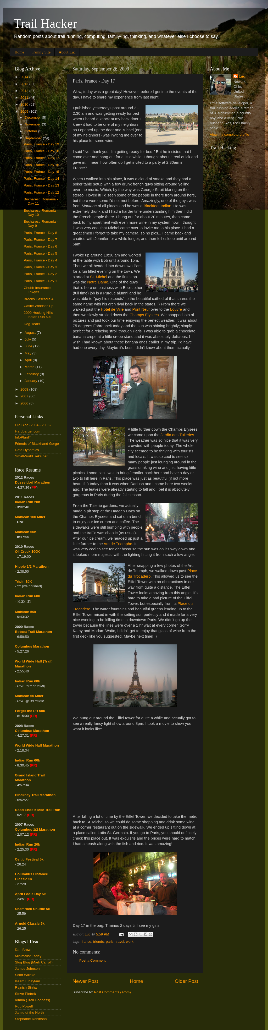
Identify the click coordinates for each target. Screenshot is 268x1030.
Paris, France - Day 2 (40, 274)
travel (119, 942)
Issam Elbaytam (27, 981)
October (31, 131)
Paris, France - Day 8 (40, 233)
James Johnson (27, 969)
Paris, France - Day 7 (40, 240)
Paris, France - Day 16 (41, 165)
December (33, 117)
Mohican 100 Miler (30, 517)
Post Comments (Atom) (112, 992)
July (28, 339)
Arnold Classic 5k (29, 923)
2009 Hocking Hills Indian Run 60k (38, 315)
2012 (24, 91)
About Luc (67, 52)
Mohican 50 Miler (29, 696)
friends (98, 942)
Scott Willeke (25, 975)
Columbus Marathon (32, 646)
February (32, 374)
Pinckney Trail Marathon (35, 795)
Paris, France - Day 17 (41, 158)
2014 (24, 77)
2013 (24, 84)
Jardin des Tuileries (177, 435)
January (31, 381)
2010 (24, 104)
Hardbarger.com (27, 431)
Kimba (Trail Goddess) (32, 1000)
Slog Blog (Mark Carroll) (34, 962)
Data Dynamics (27, 450)
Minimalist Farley (28, 956)
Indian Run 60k (27, 681)
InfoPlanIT (23, 437)
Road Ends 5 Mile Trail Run (37, 810)
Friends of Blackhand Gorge (37, 444)
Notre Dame (97, 282)
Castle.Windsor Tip (38, 306)
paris (109, 942)
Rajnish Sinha (26, 987)
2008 (24, 389)
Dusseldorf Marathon (32, 482)
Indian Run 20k (27, 844)
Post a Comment (92, 960)
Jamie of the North (29, 1013)
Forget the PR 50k (30, 711)
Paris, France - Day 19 (41, 144)
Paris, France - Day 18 (41, 151)
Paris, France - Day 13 (41, 185)
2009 (24, 111)
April (29, 360)
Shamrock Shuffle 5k (32, 909)
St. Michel (98, 277)
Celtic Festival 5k (29, 859)
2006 (24, 403)
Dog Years (32, 324)
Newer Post (85, 981)
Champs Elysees (144, 315)
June (29, 346)
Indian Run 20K (28, 502)
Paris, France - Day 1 (40, 281)
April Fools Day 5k (30, 894)
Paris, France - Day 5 (40, 253)
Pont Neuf (141, 309)
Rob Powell (24, 1006)
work (129, 942)
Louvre (176, 309)
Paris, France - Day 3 (40, 267)
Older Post (186, 981)
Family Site (41, 52)
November (33, 124)
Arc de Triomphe (118, 544)
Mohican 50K (26, 532)
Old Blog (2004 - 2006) (33, 425)
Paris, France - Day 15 (41, 172)
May (28, 353)
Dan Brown (23, 950)
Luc (242, 76)
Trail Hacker (45, 23)
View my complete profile (229, 134)
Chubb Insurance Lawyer (37, 290)
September (34, 138)
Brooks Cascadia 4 (38, 299)
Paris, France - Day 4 (40, 260)
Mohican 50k (25, 612)
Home (19, 52)
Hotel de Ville (112, 309)
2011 (24, 98)
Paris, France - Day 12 (41, 192)
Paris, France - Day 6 (40, 246)
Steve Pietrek (25, 994)
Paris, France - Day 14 (41, 178)
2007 (24, 396)
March (30, 367)
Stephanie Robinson (31, 1019)
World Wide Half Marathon (37, 745)
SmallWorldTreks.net (31, 456)
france (86, 942)
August (31, 333)
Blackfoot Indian (157, 206)
